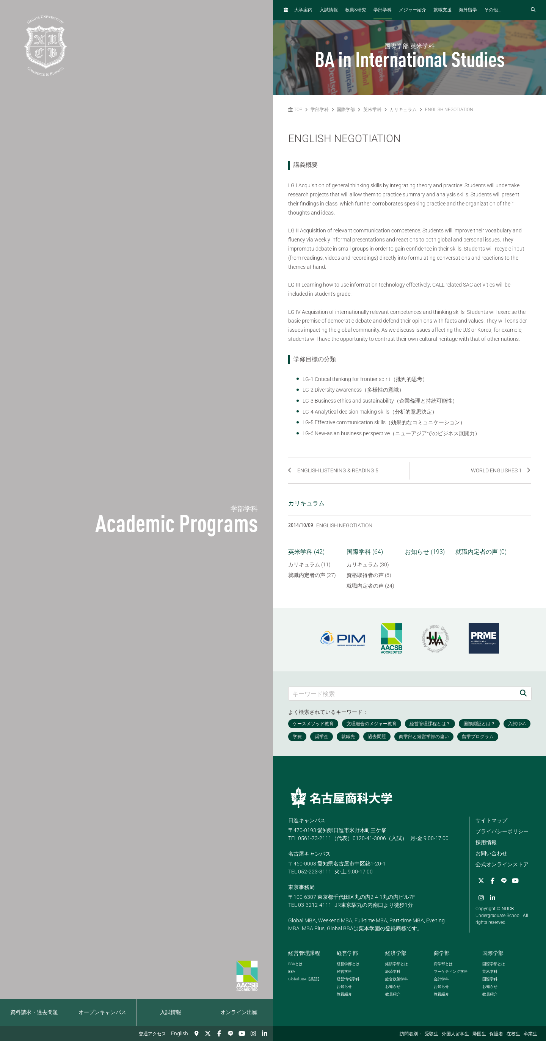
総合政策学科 (396, 979)
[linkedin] (264, 1033)
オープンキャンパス (102, 1012)
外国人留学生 (455, 1033)
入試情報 (170, 1012)
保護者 (496, 1033)
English (179, 1033)
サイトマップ (491, 820)
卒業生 (530, 1033)
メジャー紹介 (412, 10)
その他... (492, 10)
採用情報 (486, 842)
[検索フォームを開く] (533, 10)
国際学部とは (493, 964)
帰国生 (479, 1033)
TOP (295, 109)
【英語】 (305, 979)
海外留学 (468, 10)
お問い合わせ (491, 853)
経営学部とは (348, 964)
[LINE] (230, 1033)
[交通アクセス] (196, 1033)
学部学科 (382, 10)
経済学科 (392, 971)
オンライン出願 (238, 1012)
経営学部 (347, 953)
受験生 (431, 1033)
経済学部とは (396, 964)
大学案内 (303, 10)
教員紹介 (344, 994)
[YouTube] (242, 1033)
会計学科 (441, 979)
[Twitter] (207, 1033)
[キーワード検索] (402, 693)
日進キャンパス (306, 820)
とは (295, 964)
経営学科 (344, 971)
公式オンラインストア (502, 864)
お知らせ (344, 987)
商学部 (442, 953)
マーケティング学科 (451, 971)
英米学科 (372, 109)
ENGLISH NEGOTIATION (449, 109)
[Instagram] (253, 1033)
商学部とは (443, 964)
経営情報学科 (348, 979)
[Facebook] (219, 1033)
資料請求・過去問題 (34, 1012)
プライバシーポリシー (502, 831)
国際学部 (346, 109)
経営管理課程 (304, 953)
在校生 (513, 1033)
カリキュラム (403, 109)
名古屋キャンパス (309, 854)
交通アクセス (152, 1033)
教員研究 (355, 10)
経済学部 (395, 953)
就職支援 (442, 10)
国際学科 (489, 979)
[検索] (523, 693)
